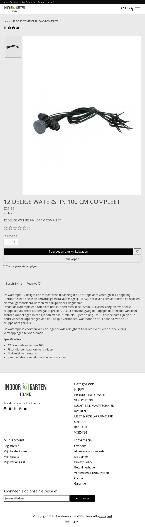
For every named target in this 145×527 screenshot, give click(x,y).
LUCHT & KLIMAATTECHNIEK (94, 406)
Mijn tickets (11, 457)
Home (7, 21)
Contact (79, 478)
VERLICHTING (83, 400)
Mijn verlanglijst (14, 462)
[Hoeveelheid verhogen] (14, 242)
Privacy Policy (83, 462)
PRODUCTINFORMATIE (89, 395)
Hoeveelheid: (11, 235)
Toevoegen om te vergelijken (20, 266)
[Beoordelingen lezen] (15, 228)
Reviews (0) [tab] (33, 284)
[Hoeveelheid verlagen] (7, 242)
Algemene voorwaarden (90, 451)
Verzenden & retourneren (91, 473)
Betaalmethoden (85, 467)
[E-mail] (37, 498)
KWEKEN (80, 411)
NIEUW (79, 390)
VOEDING (80, 433)
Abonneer (82, 498)
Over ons (80, 446)
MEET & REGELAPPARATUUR (93, 417)
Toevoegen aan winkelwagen (68, 251)
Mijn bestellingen (15, 451)
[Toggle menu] (137, 9)
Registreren (11, 446)
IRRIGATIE (81, 427)
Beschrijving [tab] (14, 284)
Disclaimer (81, 457)
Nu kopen (72, 259)
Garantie (80, 483)
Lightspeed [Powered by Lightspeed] (105, 516)
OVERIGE (80, 422)
